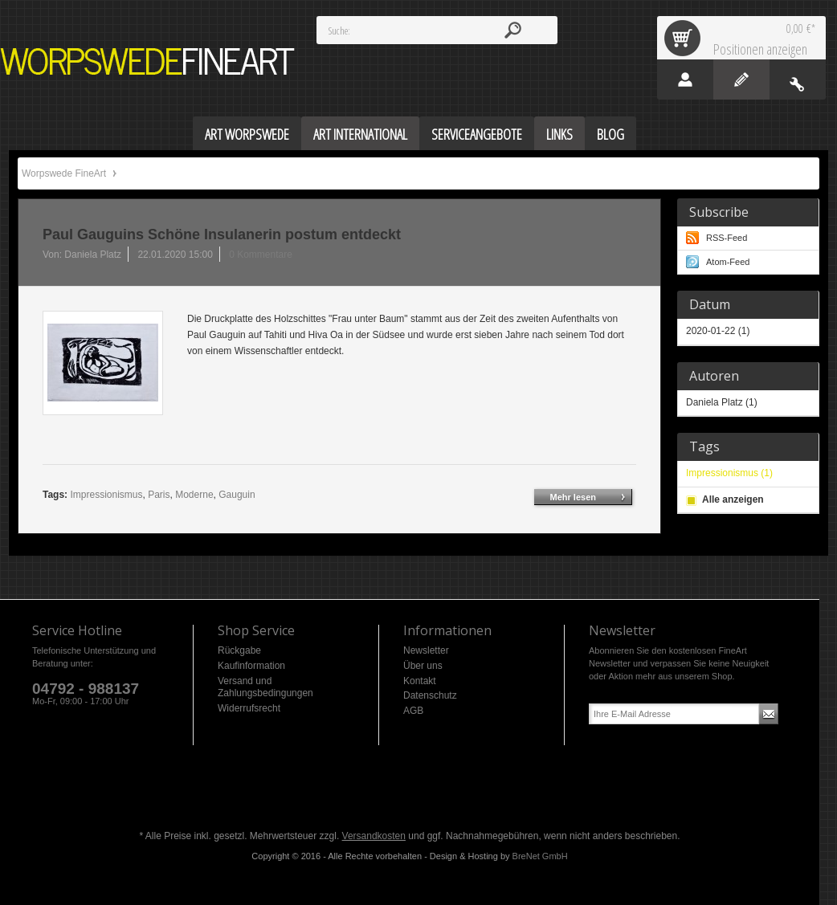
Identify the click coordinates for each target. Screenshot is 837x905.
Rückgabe (239, 650)
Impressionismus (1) (729, 473)
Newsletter (426, 650)
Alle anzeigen (733, 499)
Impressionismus (106, 494)
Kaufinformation (251, 665)
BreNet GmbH (540, 856)
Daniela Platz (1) (721, 402)
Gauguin (236, 494)
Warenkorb (685, 37)
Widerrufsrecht (249, 708)
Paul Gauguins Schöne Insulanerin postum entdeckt (222, 234)
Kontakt (419, 681)
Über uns (423, 665)
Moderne (194, 494)
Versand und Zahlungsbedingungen (265, 687)
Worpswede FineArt (148, 61)
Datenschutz (430, 695)
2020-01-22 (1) (717, 330)
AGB (413, 710)
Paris (158, 494)
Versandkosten (374, 836)
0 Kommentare (260, 254)
